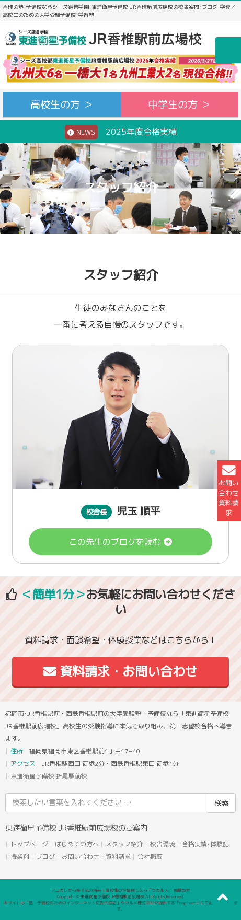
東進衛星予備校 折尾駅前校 (48, 776)
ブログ (45, 856)
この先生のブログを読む (120, 542)
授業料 (19, 856)
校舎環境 (162, 844)
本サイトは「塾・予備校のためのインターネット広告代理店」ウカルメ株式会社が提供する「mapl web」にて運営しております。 (121, 906)
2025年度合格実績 (121, 132)
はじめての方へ (77, 844)
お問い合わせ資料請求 (229, 491)
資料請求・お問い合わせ (120, 671)
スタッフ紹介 (124, 844)
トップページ (29, 844)
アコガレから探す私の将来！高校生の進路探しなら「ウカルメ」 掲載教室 (120, 890)
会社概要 (150, 856)
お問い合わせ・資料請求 (96, 856)
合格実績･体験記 (205, 844)
